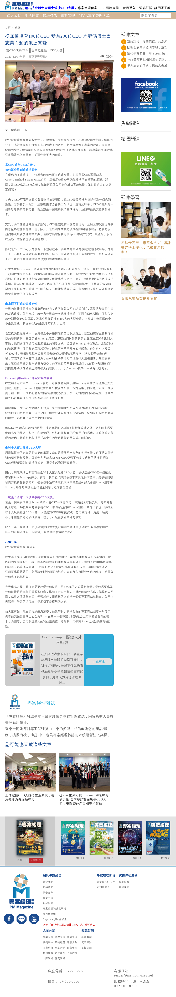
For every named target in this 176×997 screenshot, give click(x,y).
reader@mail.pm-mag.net (133, 975)
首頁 (8, 27)
